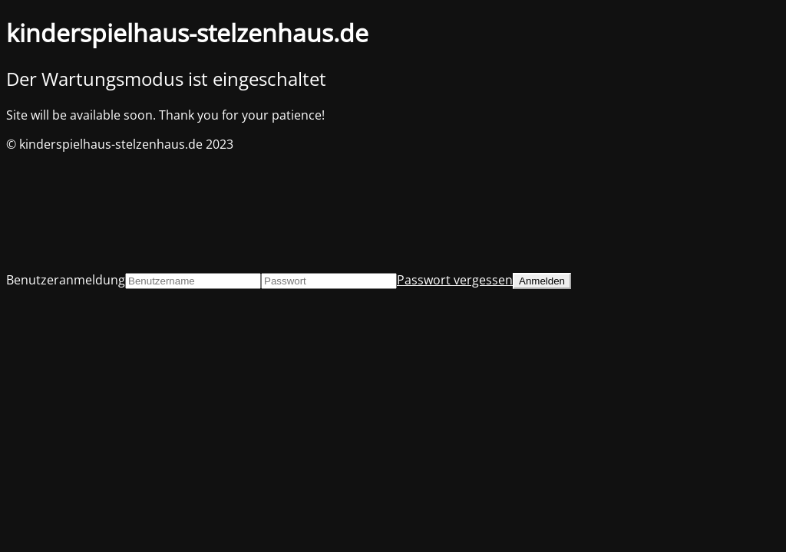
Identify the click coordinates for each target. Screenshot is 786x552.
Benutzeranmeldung (65, 279)
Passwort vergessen (455, 279)
